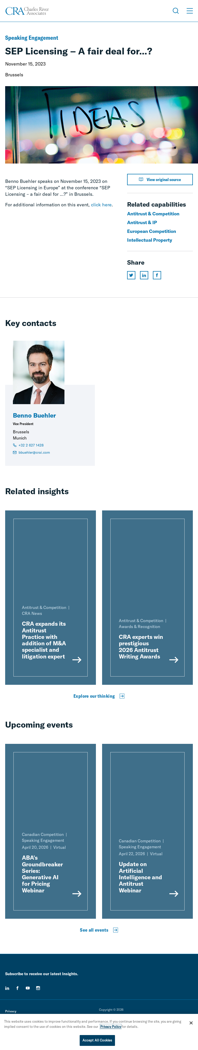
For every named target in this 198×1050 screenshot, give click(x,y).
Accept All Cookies (97, 1040)
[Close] (191, 1023)
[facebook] (17, 988)
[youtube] (28, 988)
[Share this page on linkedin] (144, 275)
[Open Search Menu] (176, 11)
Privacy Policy (110, 1026)
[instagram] (38, 988)
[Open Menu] (190, 11)
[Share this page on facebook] (157, 275)
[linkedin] (7, 988)
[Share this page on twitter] (131, 275)
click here (101, 205)
